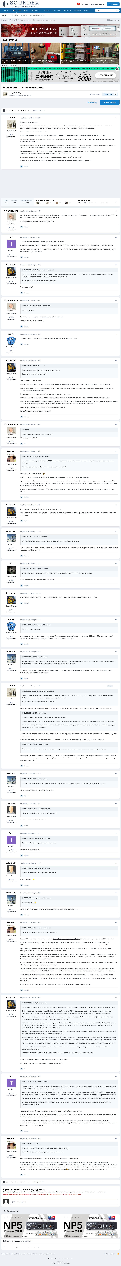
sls (11, 563)
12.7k (11, 820)
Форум (4, 15)
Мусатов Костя (11, 211)
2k (11, 351)
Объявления (57, 10)
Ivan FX (11, 334)
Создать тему (92, 102)
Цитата (26, 166)
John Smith (11, 803)
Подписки (46, 10)
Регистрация (113, 4)
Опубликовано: (30, 118)
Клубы (26, 10)
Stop (118, 64)
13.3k (11, 227)
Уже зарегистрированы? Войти (93, 4)
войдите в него (78, 1192)
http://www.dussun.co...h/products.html (47, 370)
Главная (5, 10)
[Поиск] (105, 10)
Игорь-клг (11, 265)
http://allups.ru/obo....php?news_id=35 (65, 939)
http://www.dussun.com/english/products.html (47, 317)
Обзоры (77, 10)
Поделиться (95, 94)
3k (11, 134)
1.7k (11, 548)
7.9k (11, 281)
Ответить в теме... (19, 1202)
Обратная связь (67, 1259)
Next (117, 53)
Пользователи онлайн (37, 15)
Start (117, 64)
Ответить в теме (110, 102)
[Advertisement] (35, 184)
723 (11, 254)
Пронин (10, 451)
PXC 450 (17, 93)
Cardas (97, 708)
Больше (86, 10)
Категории (14, 15)
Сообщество (16, 11)
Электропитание (26, 95)
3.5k (11, 580)
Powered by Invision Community (60, 1263)
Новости (67, 10)
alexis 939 (11, 531)
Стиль (57, 1259)
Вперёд (23, 110)
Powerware (50, 580)
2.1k (11, 468)
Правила (24, 15)
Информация (11, 136)
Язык (50, 1259)
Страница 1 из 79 (38, 110)
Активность (36, 10)
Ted (11, 237)
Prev (3, 53)
